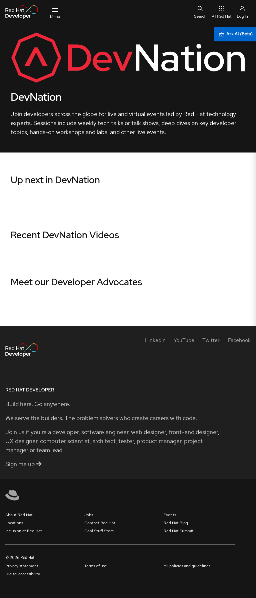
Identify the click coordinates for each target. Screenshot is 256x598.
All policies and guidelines (187, 566)
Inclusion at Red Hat (23, 531)
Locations (14, 523)
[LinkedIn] (155, 340)
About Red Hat (19, 515)
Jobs (88, 515)
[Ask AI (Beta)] (235, 34)
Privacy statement (21, 566)
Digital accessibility (22, 574)
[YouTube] (184, 340)
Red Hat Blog (176, 523)
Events (170, 515)
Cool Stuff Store (99, 531)
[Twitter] (211, 340)
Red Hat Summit (179, 531)
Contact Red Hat (99, 523)
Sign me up (23, 464)
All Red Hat (221, 12)
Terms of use (95, 566)
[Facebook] (239, 340)
